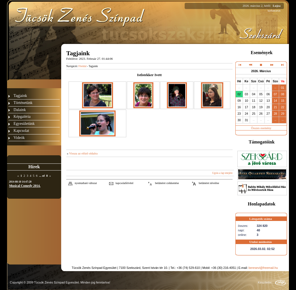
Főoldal (82, 66)
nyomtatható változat (86, 183)
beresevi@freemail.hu (263, 267)
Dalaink (20, 110)
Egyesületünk (24, 123)
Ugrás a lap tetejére (222, 173)
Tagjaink (20, 96)
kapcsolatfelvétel (124, 183)
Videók (19, 138)
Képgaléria (22, 116)
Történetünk (23, 103)
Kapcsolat (21, 131)
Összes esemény (261, 128)
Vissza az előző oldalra (83, 153)
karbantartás (274, 10)
